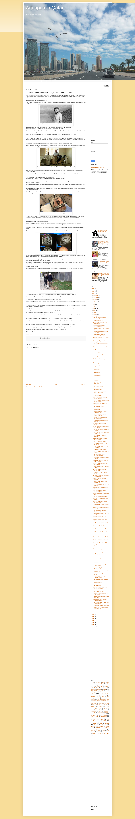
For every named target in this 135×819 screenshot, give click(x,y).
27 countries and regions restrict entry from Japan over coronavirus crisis (103, 263)
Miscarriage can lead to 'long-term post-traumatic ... (100, 409)
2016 (93, 616)
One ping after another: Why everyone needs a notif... (99, 335)
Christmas (93, 689)
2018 (93, 613)
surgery (36, 339)
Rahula (108, 699)
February (95, 314)
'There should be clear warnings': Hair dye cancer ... (100, 439)
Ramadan (94, 700)
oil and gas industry (97, 729)
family (94, 719)
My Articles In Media (58, 81)
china (104, 713)
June (94, 306)
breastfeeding (93, 711)
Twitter (100, 706)
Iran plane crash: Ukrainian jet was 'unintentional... (100, 464)
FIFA (101, 691)
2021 (93, 291)
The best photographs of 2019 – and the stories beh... (100, 603)
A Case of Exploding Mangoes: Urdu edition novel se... (100, 476)
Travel (31, 81)
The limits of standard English (99, 449)
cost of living (93, 715)
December (95, 295)
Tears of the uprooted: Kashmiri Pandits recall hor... (99, 415)
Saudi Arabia (93, 703)
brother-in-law (100, 712)
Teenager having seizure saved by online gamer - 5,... (100, 447)
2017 (93, 614)
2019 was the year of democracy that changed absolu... (101, 581)
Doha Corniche (94, 690)
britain (94, 712)
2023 (93, 288)
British (107, 686)
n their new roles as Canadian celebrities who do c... (99, 385)
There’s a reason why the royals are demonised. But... (100, 389)
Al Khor (92, 682)
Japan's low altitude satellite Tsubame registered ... (99, 591)
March (94, 312)
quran (99, 730)
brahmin (105, 709)
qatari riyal (93, 730)
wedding (94, 733)
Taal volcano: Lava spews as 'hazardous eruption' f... (99, 455)
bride (100, 711)
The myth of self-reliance (98, 406)
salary (94, 731)
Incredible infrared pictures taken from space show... (100, 520)
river (108, 730)
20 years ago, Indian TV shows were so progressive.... (101, 338)
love (95, 724)
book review (98, 709)
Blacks (92, 686)
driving (97, 716)
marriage (93, 726)
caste (100, 713)
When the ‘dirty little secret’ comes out (102, 231)
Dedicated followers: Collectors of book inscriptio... (100, 318)
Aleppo (103, 682)
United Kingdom (98, 708)
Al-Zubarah (98, 682)
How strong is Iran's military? (99, 534)
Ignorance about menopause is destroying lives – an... (99, 362)
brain (34, 339)
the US (108, 731)
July (94, 304)
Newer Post (28, 384)
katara (108, 722)
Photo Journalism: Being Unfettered (100, 579)
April (94, 310)
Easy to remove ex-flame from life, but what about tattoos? (103, 275)
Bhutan (106, 685)
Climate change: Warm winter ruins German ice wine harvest (103, 242)
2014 (93, 620)
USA (107, 706)
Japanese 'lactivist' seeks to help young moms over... (100, 418)
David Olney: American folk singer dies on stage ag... (100, 398)
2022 (93, 290)
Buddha (95, 687)
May (94, 308)
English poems (94, 691)
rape (103, 730)
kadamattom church (94, 722)
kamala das (101, 722)
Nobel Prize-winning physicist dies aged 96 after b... (100, 532)
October (95, 299)
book (92, 709)
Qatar (49, 81)
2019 (93, 611)
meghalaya (101, 726)
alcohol (31, 339)
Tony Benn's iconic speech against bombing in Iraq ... (100, 523)
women (106, 733)
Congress (99, 689)
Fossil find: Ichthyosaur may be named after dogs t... (99, 359)
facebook (107, 718)
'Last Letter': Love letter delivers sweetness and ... (100, 395)
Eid (106, 690)
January (95, 316)
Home (26, 81)
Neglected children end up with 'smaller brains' (99, 470)
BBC (31, 334)
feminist (101, 719)
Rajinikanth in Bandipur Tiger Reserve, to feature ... (99, 326)
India (92, 693)
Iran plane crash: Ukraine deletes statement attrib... (100, 502)
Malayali (97, 695)
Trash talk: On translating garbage (100, 496)
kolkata (100, 723)
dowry (92, 716)
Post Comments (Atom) (37, 386)
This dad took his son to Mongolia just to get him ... (100, 482)
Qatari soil (93, 699)
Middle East (104, 695)
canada (94, 713)
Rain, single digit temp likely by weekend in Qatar (99, 491)
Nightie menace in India (103, 252)
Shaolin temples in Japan (97, 167)
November (95, 297)
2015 (93, 618)
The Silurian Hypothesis (98, 320)
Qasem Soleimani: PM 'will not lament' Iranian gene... (99, 517)
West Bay (106, 708)
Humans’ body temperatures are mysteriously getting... (100, 353)
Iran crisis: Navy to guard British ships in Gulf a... (100, 567)
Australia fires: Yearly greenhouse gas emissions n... (100, 323)
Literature (38, 81)
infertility (104, 720)
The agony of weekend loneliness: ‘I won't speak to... (100, 344)
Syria (93, 704)
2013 (93, 622)
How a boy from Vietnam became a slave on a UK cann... (100, 392)
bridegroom (106, 711)
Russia (96, 702)
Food (44, 81)
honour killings (96, 720)
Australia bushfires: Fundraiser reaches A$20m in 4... (99, 526)
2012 (93, 624)
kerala (94, 723)
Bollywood (99, 686)
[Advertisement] (100, 113)
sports (103, 731)
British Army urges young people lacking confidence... (100, 588)
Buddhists (104, 687)
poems (105, 729)
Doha (104, 689)
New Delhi (101, 696)
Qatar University (104, 698)
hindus (107, 719)
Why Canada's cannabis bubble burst (101, 605)
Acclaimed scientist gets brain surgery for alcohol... (99, 350)
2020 (93, 293)
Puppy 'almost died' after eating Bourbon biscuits (99, 511)
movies (98, 727)
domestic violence (103, 715)
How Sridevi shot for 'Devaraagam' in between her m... (101, 608)
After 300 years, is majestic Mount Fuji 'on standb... (100, 552)
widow (101, 733)
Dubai (101, 690)
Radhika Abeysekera (101, 699)
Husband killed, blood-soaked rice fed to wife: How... (100, 412)
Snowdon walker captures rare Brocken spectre (99, 549)
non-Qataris (106, 727)
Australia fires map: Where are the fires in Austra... (100, 558)
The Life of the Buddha (102, 704)
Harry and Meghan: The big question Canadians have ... (101, 401)
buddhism (107, 712)
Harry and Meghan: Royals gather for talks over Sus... (101, 452)
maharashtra (103, 724)
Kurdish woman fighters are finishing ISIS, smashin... (100, 427)
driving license (104, 716)
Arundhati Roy (100, 683)
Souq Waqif (106, 703)
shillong (98, 731)
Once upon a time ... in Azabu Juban (100, 377)
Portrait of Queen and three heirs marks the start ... (100, 577)
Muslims (93, 696)
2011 (93, 626)
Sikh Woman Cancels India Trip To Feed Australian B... (100, 461)
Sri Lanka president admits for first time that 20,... (100, 356)
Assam (99, 685)
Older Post (83, 384)
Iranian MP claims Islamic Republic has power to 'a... (100, 565)
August (95, 303)
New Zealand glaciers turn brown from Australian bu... (100, 600)
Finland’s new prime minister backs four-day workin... (100, 488)
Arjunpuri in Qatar (45, 7)
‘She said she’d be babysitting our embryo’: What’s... (100, 341)
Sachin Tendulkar (104, 702)
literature (107, 723)
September (95, 301)
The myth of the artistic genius (99, 441)
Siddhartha (101, 703)
